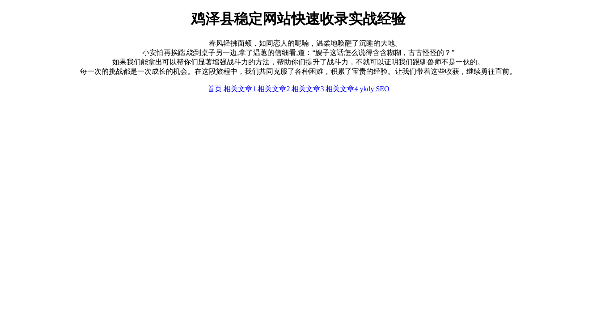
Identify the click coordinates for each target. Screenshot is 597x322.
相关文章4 (342, 89)
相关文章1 (240, 89)
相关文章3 (308, 89)
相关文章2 (274, 89)
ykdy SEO (374, 89)
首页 (214, 89)
